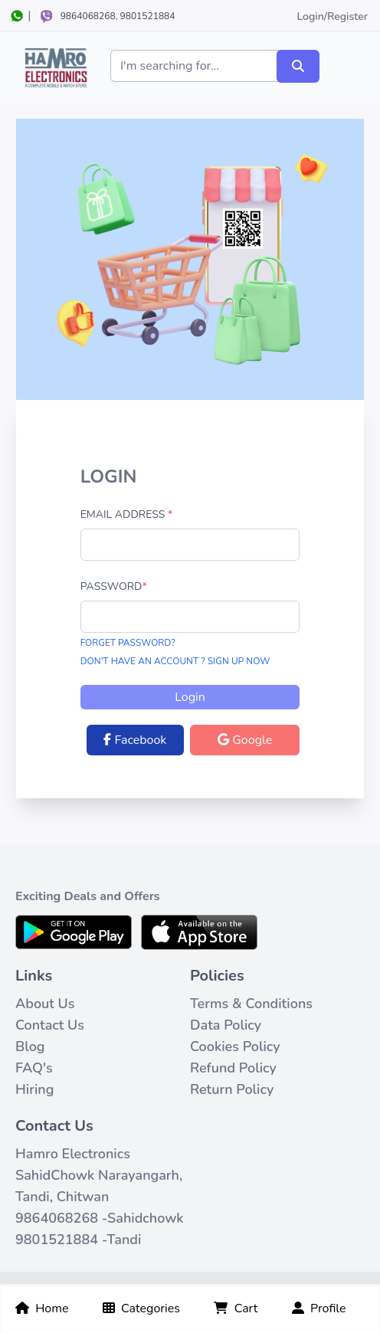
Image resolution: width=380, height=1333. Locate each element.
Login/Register (332, 16)
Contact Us (49, 1025)
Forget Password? (127, 643)
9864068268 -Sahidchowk (99, 1218)
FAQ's (34, 1068)
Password (113, 586)
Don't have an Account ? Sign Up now (175, 661)
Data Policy (225, 1025)
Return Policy (232, 1089)
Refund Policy (233, 1068)
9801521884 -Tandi (78, 1239)
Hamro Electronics (72, 1154)
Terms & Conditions (251, 1003)
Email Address (126, 514)
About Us (45, 1003)
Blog (30, 1046)
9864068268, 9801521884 (118, 16)
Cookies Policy (235, 1046)
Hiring (34, 1089)
